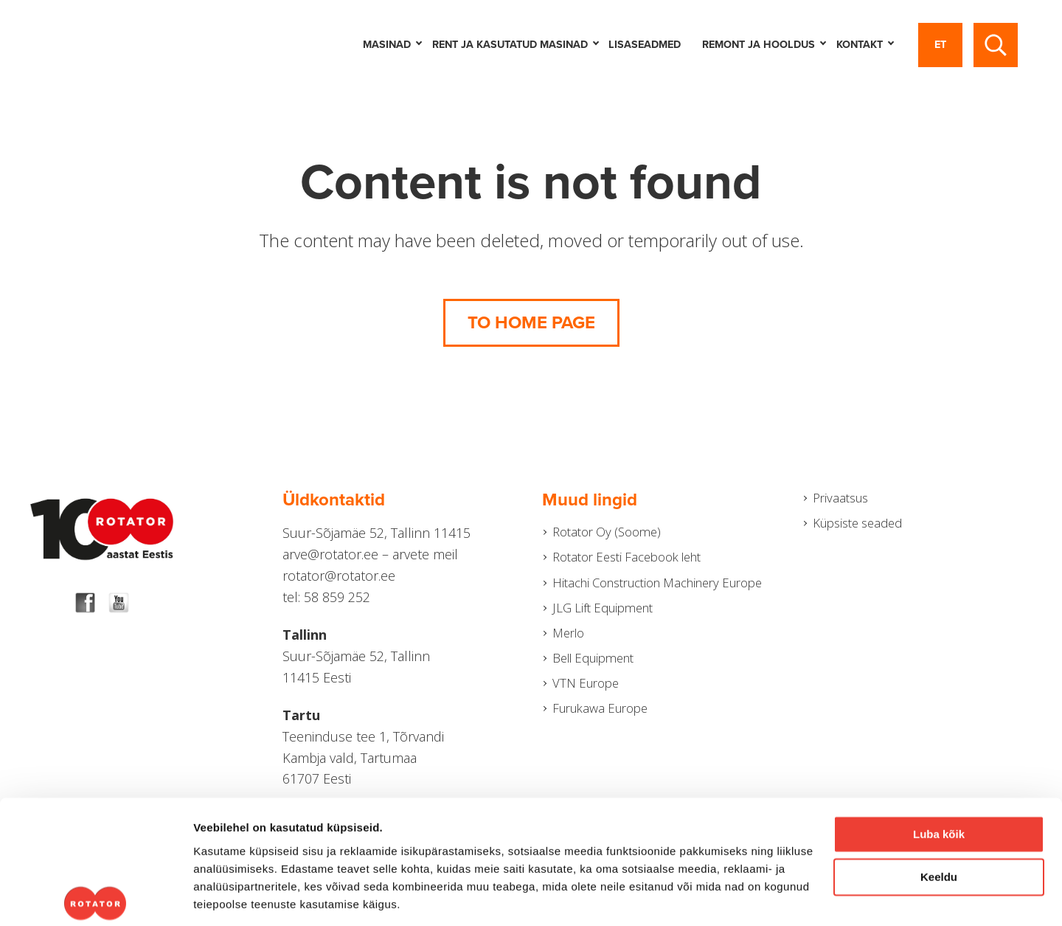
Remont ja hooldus (763, 44)
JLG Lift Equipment (602, 634)
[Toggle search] (996, 45)
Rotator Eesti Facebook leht (630, 560)
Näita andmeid (231, 897)
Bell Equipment (593, 688)
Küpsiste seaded (857, 525)
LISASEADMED (644, 44)
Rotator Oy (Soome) (606, 533)
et (940, 44)
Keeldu (938, 793)
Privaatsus (837, 499)
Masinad (392, 44)
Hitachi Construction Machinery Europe (641, 597)
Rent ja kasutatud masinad (515, 44)
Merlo (565, 661)
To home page (531, 323)
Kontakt (864, 44)
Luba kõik (939, 750)
